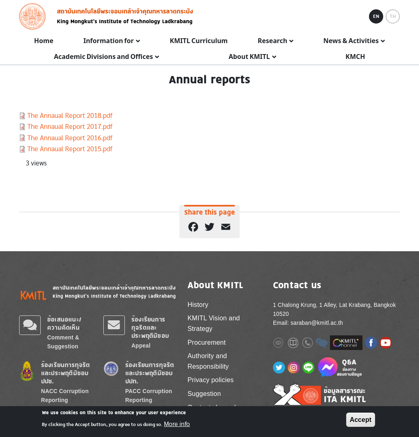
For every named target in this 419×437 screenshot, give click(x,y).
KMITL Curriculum (198, 41)
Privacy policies (211, 379)
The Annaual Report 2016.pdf (69, 138)
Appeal (141, 346)
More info (177, 424)
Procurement (207, 342)
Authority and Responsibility (208, 361)
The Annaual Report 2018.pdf (69, 115)
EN (376, 16)
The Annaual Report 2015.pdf (69, 149)
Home (43, 41)
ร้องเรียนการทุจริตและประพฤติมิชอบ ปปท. (150, 373)
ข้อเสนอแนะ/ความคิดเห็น (64, 323)
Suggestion (204, 393)
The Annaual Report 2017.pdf (69, 126)
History (198, 304)
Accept (360, 419)
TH (393, 16)
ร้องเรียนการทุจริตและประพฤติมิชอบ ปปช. (65, 373)
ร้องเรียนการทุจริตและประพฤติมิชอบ (150, 327)
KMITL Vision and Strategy (214, 323)
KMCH (355, 57)
